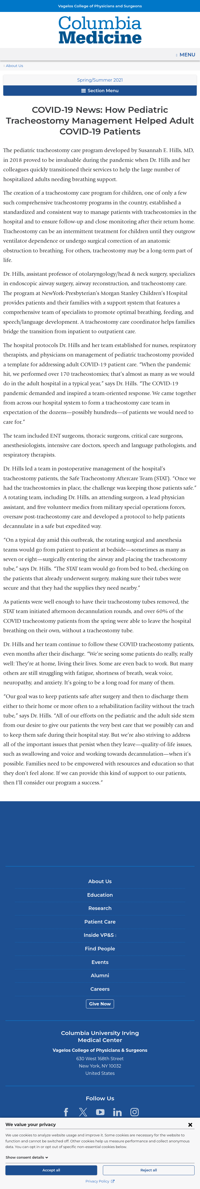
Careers (100, 978)
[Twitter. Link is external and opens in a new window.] (83, 1101)
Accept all (51, 1170)
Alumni (100, 964)
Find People (100, 938)
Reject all (148, 1170)
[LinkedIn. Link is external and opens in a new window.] (117, 1101)
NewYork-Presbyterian (100, 823)
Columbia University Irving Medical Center (100, 806)
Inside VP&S (101, 926)
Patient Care (100, 911)
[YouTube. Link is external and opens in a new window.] (100, 1101)
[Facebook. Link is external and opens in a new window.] (65, 1101)
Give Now (100, 993)
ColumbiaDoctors (100, 839)
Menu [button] (188, 52)
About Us (13, 66)
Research (100, 897)
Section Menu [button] (100, 90)
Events (100, 951)
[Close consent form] (190, 1124)
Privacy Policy (100, 1181)
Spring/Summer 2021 (100, 80)
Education (100, 884)
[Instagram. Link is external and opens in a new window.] (134, 1101)
